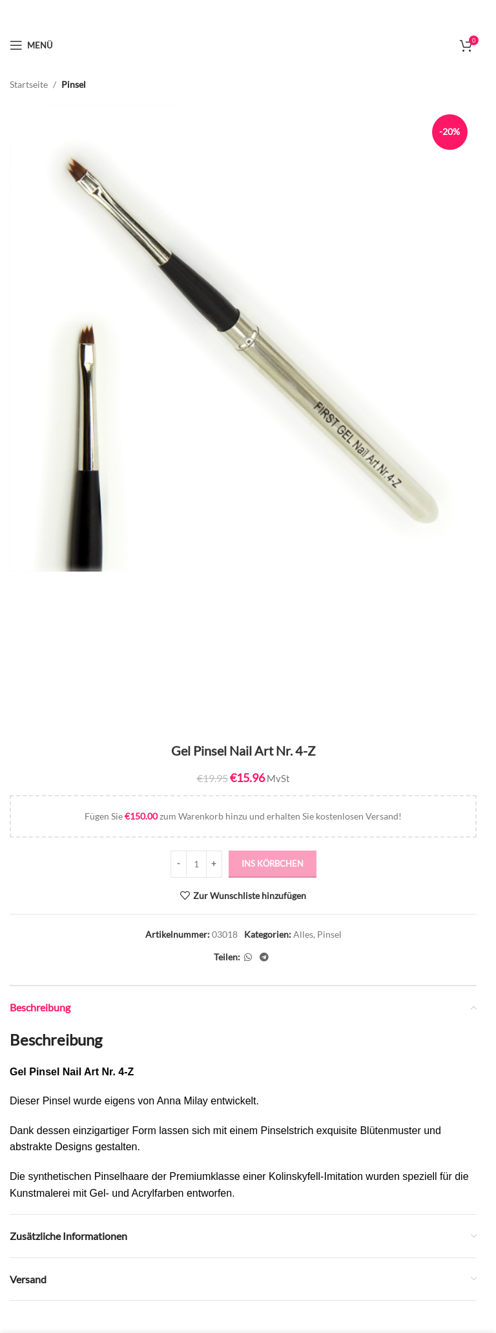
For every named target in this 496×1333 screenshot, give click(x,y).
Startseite (29, 84)
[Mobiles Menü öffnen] (31, 45)
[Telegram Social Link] (264, 957)
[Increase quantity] (214, 864)
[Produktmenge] (196, 864)
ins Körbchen (273, 863)
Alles (303, 934)
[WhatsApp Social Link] (248, 957)
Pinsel (73, 84)
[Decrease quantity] (178, 864)
